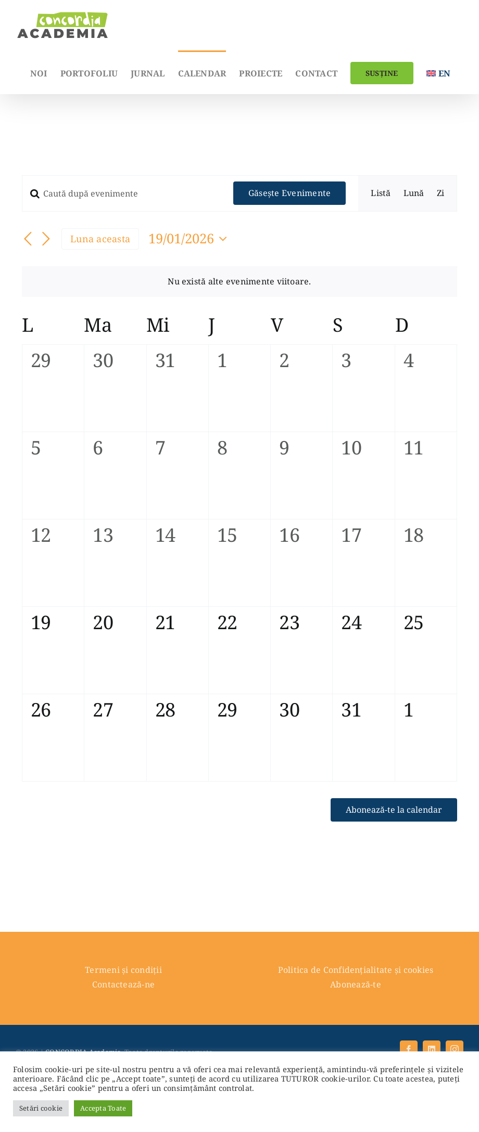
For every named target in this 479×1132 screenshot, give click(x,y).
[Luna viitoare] (46, 239)
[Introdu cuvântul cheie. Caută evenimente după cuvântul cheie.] (121, 193)
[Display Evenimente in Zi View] (440, 193)
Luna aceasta (100, 238)
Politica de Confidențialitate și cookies (356, 969)
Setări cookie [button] (40, 1108)
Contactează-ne (123, 984)
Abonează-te (355, 984)
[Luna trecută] (28, 239)
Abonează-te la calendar (394, 810)
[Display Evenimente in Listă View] (380, 193)
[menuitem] (438, 72)
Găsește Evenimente (289, 193)
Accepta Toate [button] (103, 1108)
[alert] (239, 281)
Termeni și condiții (123, 969)
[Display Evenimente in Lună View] (414, 193)
